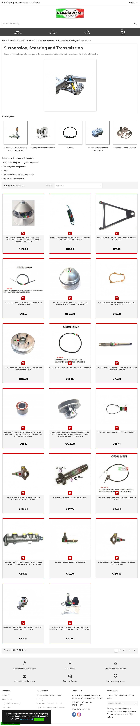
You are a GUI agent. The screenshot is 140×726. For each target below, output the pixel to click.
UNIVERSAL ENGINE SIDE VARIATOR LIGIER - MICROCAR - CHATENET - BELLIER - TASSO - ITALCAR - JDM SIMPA (23, 239)
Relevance (79, 185)
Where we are (7, 699)
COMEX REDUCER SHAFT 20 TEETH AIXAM (70, 497)
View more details (27, 719)
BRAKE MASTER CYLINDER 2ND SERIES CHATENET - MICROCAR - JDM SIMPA (23, 628)
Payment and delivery (11, 703)
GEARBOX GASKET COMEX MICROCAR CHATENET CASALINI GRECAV (117, 303)
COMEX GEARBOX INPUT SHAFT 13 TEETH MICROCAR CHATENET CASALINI (116, 368)
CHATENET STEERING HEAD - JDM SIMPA (70, 562)
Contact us (6, 707)
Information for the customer (49, 703)
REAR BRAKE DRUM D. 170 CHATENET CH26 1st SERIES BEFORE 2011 (23, 368)
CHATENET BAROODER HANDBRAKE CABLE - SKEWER (70, 368)
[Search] (70, 23)
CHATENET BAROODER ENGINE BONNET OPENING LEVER (117, 498)
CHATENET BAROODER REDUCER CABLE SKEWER (117, 433)
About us (6, 695)
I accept (39, 719)
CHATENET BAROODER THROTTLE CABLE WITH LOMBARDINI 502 (23, 303)
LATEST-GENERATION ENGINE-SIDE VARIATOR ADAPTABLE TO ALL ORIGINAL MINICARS (70, 303)
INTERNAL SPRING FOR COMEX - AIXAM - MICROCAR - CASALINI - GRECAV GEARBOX (70, 238)
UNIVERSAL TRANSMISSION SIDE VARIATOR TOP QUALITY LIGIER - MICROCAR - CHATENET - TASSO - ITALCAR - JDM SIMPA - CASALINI (70, 434)
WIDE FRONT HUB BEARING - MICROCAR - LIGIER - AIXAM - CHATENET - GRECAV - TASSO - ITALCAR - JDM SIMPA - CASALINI (23, 434)
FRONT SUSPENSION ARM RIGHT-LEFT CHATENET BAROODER (116, 238)
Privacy (40, 699)
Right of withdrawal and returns (50, 707)
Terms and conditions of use (49, 695)
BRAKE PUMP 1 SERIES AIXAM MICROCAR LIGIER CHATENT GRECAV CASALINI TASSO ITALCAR (23, 563)
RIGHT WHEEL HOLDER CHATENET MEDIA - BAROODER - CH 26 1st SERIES (23, 498)
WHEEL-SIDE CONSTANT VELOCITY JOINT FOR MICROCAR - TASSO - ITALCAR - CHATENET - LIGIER (70, 628)
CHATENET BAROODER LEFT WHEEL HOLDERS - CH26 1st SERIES (116, 563)
